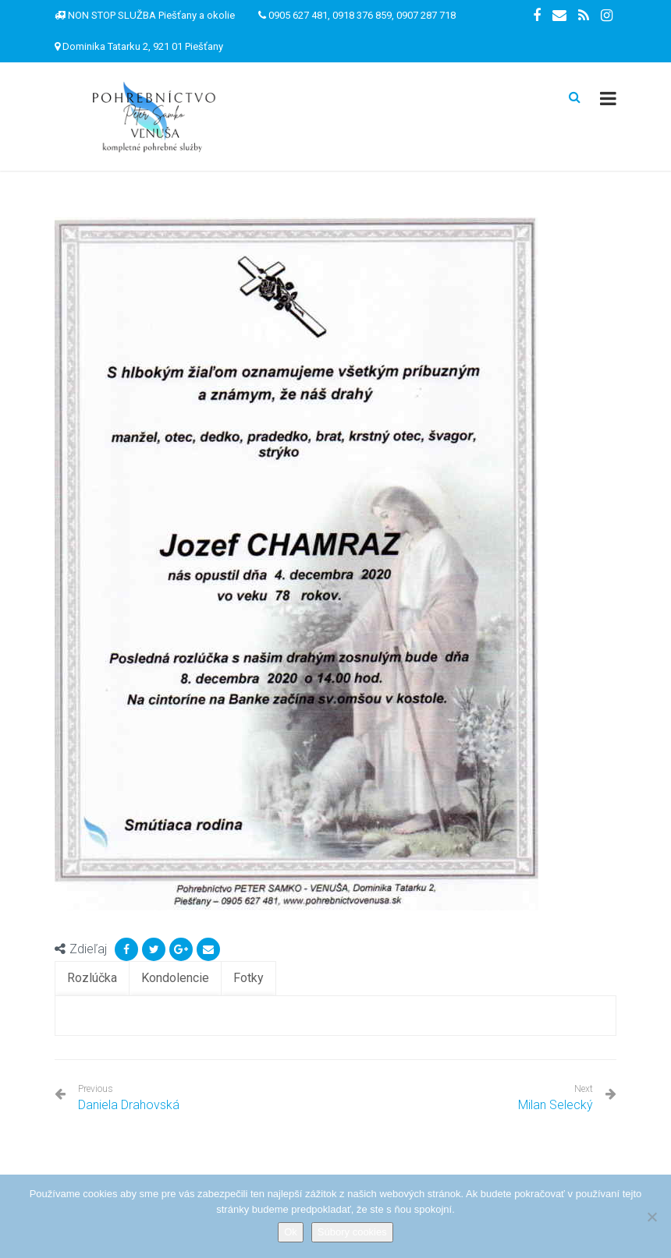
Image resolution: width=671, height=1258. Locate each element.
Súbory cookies (352, 1232)
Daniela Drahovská (128, 1097)
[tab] (92, 978)
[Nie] (651, 1216)
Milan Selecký (555, 1104)
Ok (290, 1232)
